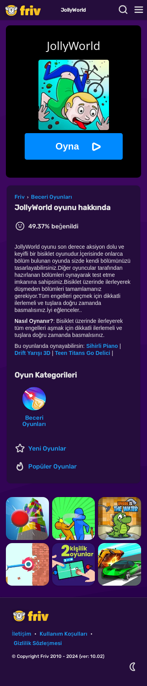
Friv (29, 10)
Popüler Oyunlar (52, 466)
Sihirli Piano (102, 346)
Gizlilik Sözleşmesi (38, 643)
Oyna (67, 146)
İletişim (21, 634)
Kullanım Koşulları (63, 634)
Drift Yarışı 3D (33, 353)
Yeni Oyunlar (47, 448)
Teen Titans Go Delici (82, 353)
